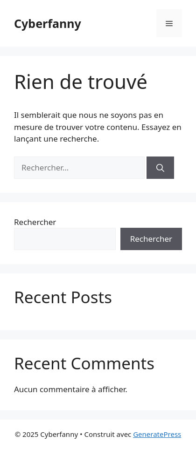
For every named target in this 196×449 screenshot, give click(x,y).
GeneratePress (157, 434)
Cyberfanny (47, 23)
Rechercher (35, 222)
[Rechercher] (160, 167)
